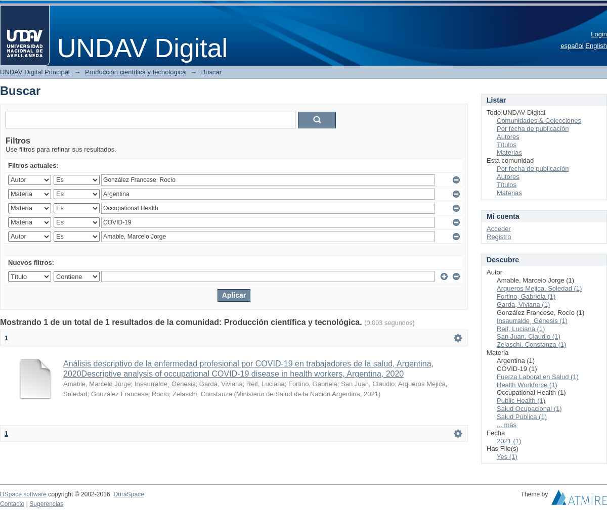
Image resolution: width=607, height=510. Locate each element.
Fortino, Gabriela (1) (526, 296)
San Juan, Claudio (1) (528, 336)
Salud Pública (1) (522, 417)
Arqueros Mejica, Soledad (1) (539, 288)
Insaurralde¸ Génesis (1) (532, 320)
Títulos (506, 145)
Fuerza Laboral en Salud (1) (538, 377)
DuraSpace (128, 494)
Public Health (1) (521, 400)
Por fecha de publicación (533, 128)
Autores (508, 137)
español (572, 46)
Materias (509, 152)
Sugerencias (46, 503)
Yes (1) (507, 456)
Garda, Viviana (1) (523, 304)
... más (506, 425)
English (596, 46)
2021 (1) (509, 441)
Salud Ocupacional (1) (529, 408)
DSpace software (23, 494)
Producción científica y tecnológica (135, 72)
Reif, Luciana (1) (521, 329)
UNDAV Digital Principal (35, 72)
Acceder (499, 229)
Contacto (12, 503)
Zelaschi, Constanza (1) (531, 344)
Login (599, 34)
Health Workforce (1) (527, 385)
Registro (499, 237)
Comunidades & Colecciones (539, 120)
